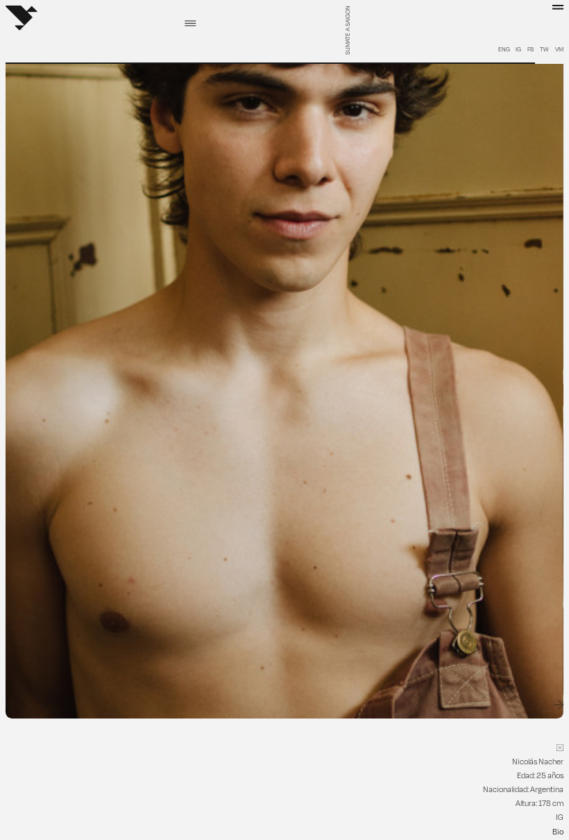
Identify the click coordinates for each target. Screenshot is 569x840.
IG (518, 49)
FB (530, 49)
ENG (504, 49)
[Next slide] (558, 705)
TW (544, 49)
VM (559, 49)
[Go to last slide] (10, 705)
